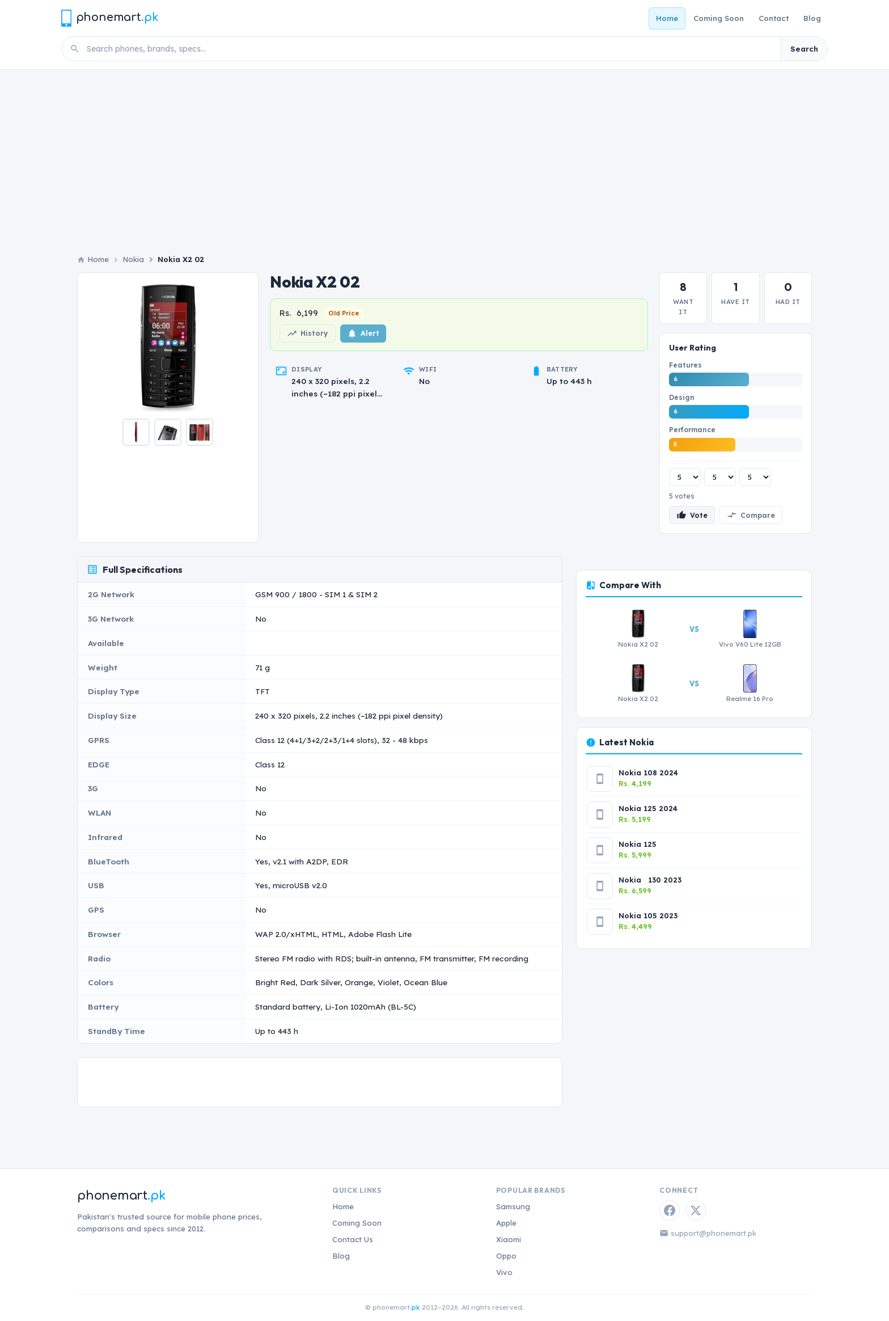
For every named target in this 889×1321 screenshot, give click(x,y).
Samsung (513, 1206)
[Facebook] (669, 1210)
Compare (751, 515)
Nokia (133, 259)
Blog (812, 18)
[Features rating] (685, 477)
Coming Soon (718, 18)
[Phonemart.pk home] (109, 18)
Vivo (504, 1272)
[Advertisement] (444, 168)
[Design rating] (720, 477)
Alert (363, 333)
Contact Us (352, 1239)
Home (667, 18)
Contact (774, 18)
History (307, 333)
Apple (506, 1222)
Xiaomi (508, 1239)
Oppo (506, 1255)
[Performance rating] (755, 477)
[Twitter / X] (695, 1210)
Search (804, 48)
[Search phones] (430, 49)
